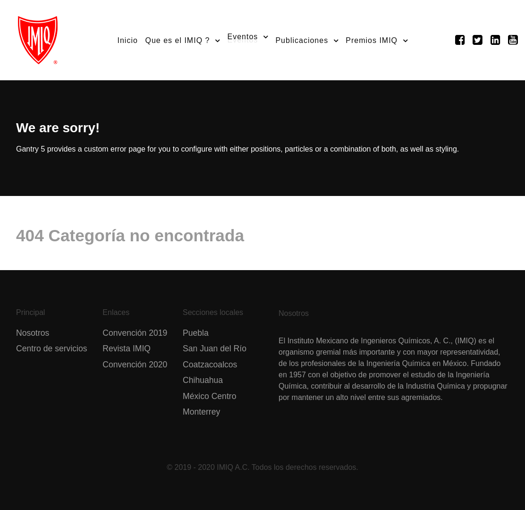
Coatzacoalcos (210, 364)
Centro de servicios (51, 348)
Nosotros (32, 333)
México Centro (209, 396)
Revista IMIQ (126, 348)
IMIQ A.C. (233, 467)
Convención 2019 (134, 333)
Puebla (196, 333)
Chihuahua (203, 380)
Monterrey (201, 411)
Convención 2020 (134, 364)
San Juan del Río (214, 348)
